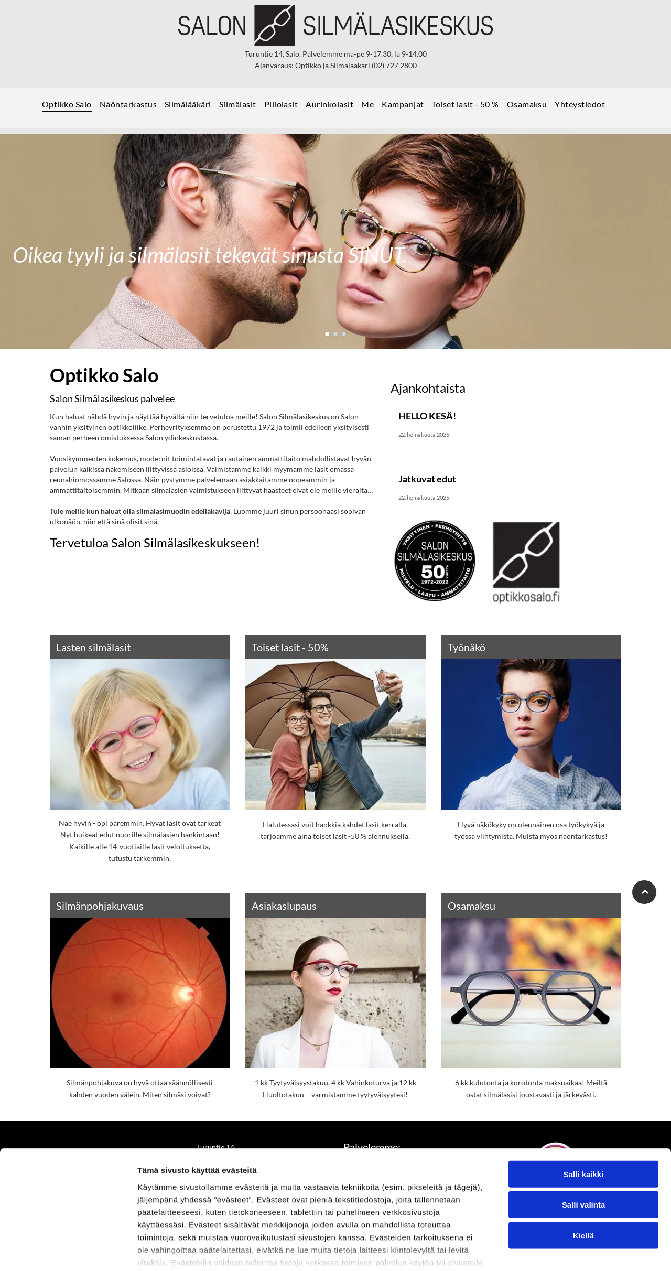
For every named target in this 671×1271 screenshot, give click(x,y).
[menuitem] (71, 108)
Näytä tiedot (560, 1250)
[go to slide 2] (335, 334)
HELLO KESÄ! (427, 416)
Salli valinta (583, 1139)
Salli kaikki (584, 1108)
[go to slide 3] (344, 334)
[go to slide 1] (327, 334)
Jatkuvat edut (427, 478)
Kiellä (583, 1170)
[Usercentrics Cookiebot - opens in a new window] (68, 1250)
